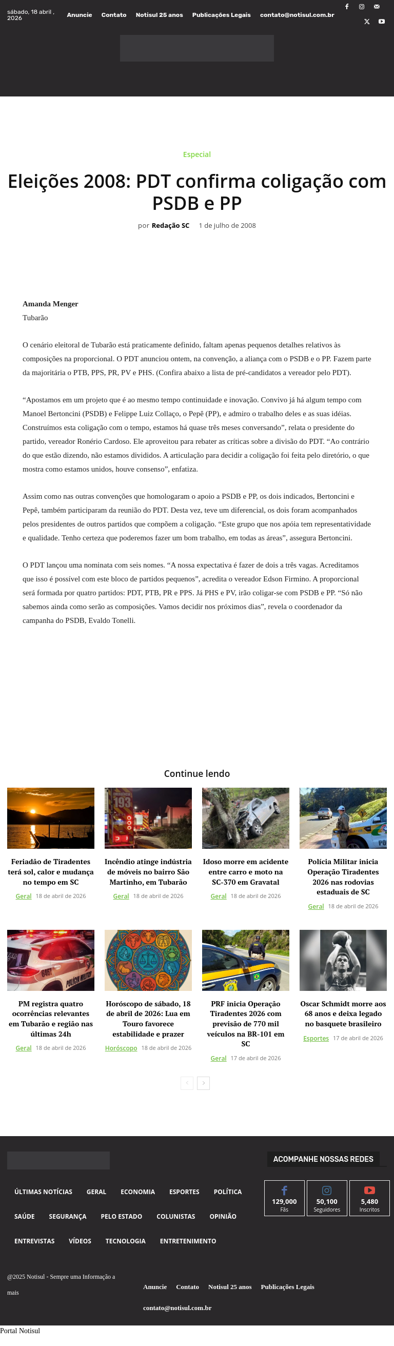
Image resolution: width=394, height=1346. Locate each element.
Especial (197, 156)
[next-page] (203, 1082)
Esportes (316, 1037)
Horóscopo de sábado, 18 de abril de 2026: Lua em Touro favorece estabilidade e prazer (148, 1018)
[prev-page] (187, 1082)
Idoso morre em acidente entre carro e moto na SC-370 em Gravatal (245, 871)
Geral (24, 895)
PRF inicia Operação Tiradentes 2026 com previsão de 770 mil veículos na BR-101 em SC (246, 1022)
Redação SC (171, 226)
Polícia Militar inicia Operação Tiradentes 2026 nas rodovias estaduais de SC (343, 876)
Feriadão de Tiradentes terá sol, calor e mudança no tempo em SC (51, 871)
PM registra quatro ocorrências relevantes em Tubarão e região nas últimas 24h (51, 1018)
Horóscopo (121, 1047)
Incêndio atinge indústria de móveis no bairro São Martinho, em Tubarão (148, 871)
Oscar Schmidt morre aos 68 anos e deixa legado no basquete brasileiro (343, 1012)
